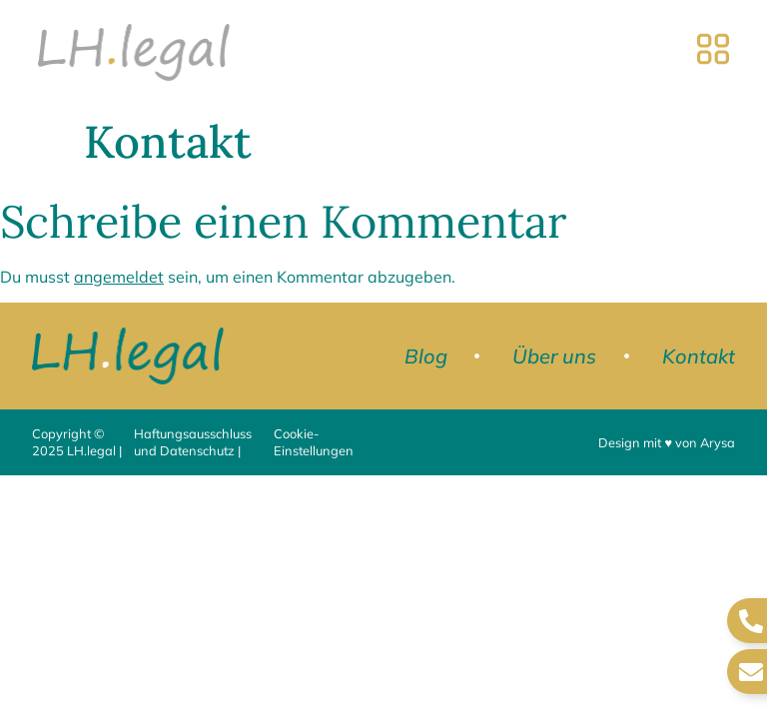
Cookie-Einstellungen (314, 441)
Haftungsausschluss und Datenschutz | (193, 441)
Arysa (717, 442)
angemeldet (119, 277)
